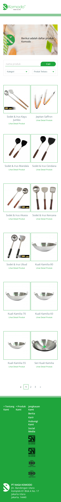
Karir (31, 417)
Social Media (31, 430)
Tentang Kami (8, 408)
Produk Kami (21, 408)
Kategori (17, 72)
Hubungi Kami (33, 423)
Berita (31, 413)
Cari (48, 64)
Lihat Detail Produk (17, 123)
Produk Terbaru (44, 72)
